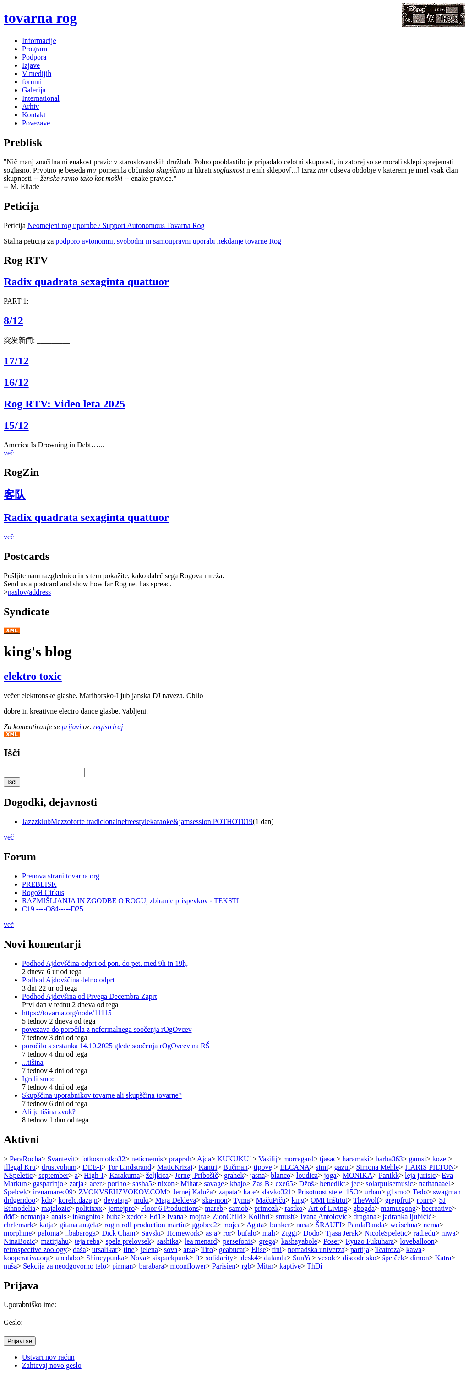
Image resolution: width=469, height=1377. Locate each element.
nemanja (33, 1216)
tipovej (264, 1167)
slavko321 (277, 1192)
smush (285, 1216)
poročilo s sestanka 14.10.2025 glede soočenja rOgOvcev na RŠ (116, 1046)
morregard (298, 1159)
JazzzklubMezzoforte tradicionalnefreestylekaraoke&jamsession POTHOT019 (137, 821)
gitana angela (79, 1225)
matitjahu (54, 1241)
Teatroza (387, 1249)
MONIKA (358, 1175)
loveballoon (417, 1241)
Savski (151, 1233)
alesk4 (248, 1258)
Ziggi (289, 1233)
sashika (168, 1241)
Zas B (261, 1183)
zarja (76, 1183)
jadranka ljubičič (406, 1216)
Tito (207, 1249)
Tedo (420, 1192)
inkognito (86, 1216)
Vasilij (267, 1159)
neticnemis (147, 1159)
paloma (48, 1233)
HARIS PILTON (429, 1167)
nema (432, 1225)
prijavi (72, 727)
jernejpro (121, 1208)
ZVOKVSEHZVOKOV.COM (123, 1192)
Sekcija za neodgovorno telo (64, 1266)
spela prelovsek (128, 1241)
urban (373, 1192)
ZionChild (228, 1216)
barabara (151, 1266)
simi (322, 1167)
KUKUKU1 (234, 1159)
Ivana (175, 1216)
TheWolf (366, 1200)
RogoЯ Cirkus (43, 892)
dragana (365, 1216)
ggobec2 (204, 1225)
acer (95, 1183)
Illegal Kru (20, 1167)
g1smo (397, 1192)
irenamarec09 (53, 1192)
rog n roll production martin (145, 1225)
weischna (404, 1225)
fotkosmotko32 (103, 1159)
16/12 (16, 382)
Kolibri (259, 1216)
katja (46, 1225)
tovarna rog (40, 18)
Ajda (204, 1159)
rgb (246, 1266)
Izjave (31, 65)
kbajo (238, 1183)
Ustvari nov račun (48, 1357)
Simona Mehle (377, 1167)
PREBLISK (39, 884)
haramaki (356, 1159)
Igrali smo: (38, 1079)
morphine (18, 1233)
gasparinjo (48, 1183)
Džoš (306, 1183)
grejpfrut (398, 1200)
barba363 (389, 1159)
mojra (198, 1216)
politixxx (89, 1208)
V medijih (36, 73)
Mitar (265, 1266)
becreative (437, 1208)
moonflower (188, 1266)
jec (355, 1183)
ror (227, 1233)
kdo (46, 1200)
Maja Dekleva (175, 1200)
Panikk (389, 1175)
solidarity (219, 1258)
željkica (157, 1175)
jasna (257, 1175)
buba (114, 1216)
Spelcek (15, 1192)
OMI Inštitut (329, 1200)
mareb (214, 1208)
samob (238, 1208)
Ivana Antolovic (324, 1216)
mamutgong (398, 1208)
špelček (393, 1258)
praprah (180, 1159)
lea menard (201, 1241)
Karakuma (124, 1175)
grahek (234, 1175)
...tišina (33, 1062)
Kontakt (34, 115)
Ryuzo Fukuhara (370, 1241)
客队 (15, 495)
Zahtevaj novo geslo (52, 1365)
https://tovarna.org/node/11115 (67, 1013)
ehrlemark (18, 1225)
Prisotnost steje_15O (328, 1192)
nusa (303, 1225)
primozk (266, 1208)
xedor (135, 1216)
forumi (32, 82)
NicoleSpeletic (386, 1233)
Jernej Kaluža (193, 1192)
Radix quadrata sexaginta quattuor (86, 281)
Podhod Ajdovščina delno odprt (68, 980)
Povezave (36, 123)
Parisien (224, 1266)
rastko (294, 1208)
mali (268, 1233)
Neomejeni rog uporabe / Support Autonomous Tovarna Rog (116, 225)
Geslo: (13, 1322)
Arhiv (30, 106)
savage (214, 1183)
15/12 (16, 425)
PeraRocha (25, 1159)
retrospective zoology (35, 1249)
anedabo (68, 1258)
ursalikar (105, 1249)
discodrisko (359, 1258)
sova (170, 1249)
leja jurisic (420, 1175)
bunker (280, 1225)
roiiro (425, 1200)
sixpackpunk (170, 1258)
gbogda (364, 1208)
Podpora (34, 57)
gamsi (417, 1159)
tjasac (328, 1159)
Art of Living (327, 1208)
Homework (183, 1233)
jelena (149, 1249)
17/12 (16, 361)
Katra (443, 1258)
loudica (307, 1175)
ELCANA (295, 1167)
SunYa (302, 1258)
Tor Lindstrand (129, 1167)
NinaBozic (19, 1241)
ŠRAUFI (329, 1225)
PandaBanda (366, 1225)
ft (197, 1258)
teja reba (87, 1241)
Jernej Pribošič (196, 1175)
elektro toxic (33, 676)
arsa (189, 1249)
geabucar (232, 1249)
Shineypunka (105, 1258)
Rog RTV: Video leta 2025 (64, 404)
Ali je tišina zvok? (49, 1112)
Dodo (311, 1233)
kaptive (290, 1266)
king (298, 1200)
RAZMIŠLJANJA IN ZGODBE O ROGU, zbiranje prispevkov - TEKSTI (130, 901)
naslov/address (29, 592)
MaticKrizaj (174, 1167)
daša (79, 1249)
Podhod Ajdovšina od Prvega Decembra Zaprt (89, 996)
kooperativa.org (27, 1258)
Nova (139, 1258)
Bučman (235, 1167)
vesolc (327, 1258)
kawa (414, 1249)
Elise (258, 1249)
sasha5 (142, 1183)
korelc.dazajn (78, 1200)
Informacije (39, 40)
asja (211, 1233)
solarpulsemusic (389, 1183)
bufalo (247, 1233)
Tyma (241, 1200)
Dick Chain (118, 1233)
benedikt (332, 1183)
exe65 (284, 1183)
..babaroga (80, 1233)
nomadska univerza (316, 1249)
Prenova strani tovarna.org (60, 876)
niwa (448, 1233)
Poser (331, 1241)
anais (58, 1216)
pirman (122, 1266)
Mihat (189, 1183)
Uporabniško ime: (30, 1304)
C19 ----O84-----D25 (52, 909)
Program (34, 49)
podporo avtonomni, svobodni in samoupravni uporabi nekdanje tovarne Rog (168, 241)
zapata (228, 1192)
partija (359, 1249)
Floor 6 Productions (170, 1208)
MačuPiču (271, 1200)
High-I (94, 1175)
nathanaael (434, 1183)
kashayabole (299, 1241)
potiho (117, 1183)
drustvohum (59, 1167)
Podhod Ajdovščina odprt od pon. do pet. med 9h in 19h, (105, 963)
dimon (419, 1258)
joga (330, 1175)
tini (277, 1249)
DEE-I (92, 1167)
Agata (255, 1225)
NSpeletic (18, 1175)
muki (141, 1200)
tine (129, 1249)
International (41, 98)
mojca (232, 1225)
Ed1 (155, 1216)
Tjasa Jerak (341, 1233)
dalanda (275, 1258)
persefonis (238, 1241)
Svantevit (61, 1159)
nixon (166, 1183)
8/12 (13, 320)
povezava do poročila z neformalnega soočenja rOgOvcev (107, 1029)
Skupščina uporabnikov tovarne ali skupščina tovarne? (102, 1095)
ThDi (314, 1266)
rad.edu (425, 1233)
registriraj (108, 727)
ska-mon (215, 1200)
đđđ (9, 1216)
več (9, 453)
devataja (116, 1200)
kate (249, 1192)
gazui (342, 1167)
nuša (10, 1266)
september (53, 1175)
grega (267, 1241)
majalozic (55, 1208)
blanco (280, 1175)
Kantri (207, 1167)
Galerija (34, 90)
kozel (440, 1159)
